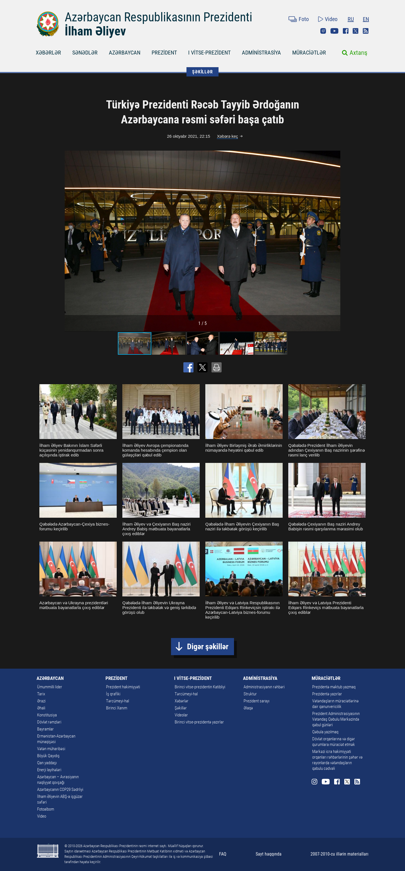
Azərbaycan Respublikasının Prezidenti (158, 17)
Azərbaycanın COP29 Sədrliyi (60, 789)
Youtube (334, 31)
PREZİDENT (164, 52)
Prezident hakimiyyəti (123, 686)
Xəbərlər (181, 700)
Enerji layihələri (49, 769)
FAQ (222, 854)
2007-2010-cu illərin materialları (339, 854)
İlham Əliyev (95, 31)
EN (366, 19)
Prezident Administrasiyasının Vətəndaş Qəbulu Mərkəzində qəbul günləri (336, 719)
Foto (304, 19)
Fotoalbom (45, 809)
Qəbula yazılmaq (325, 731)
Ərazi (41, 700)
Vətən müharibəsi (51, 748)
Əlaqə (248, 708)
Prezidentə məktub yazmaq (334, 686)
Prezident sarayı (256, 700)
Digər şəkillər (207, 646)
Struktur (250, 693)
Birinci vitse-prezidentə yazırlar (199, 722)
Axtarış (358, 52)
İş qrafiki (113, 693)
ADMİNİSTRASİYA (261, 52)
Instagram (323, 31)
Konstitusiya (47, 715)
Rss (365, 31)
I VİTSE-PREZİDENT (209, 52)
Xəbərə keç (227, 136)
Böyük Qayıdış (48, 755)
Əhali (41, 708)
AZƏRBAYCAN (124, 52)
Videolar (181, 715)
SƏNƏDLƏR (85, 52)
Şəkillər (181, 708)
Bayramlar (45, 729)
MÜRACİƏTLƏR (309, 52)
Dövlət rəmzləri (49, 722)
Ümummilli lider (49, 686)
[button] (335, 240)
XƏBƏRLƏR (48, 52)
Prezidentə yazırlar (327, 693)
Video (331, 19)
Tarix (41, 693)
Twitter (355, 31)
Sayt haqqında (269, 854)
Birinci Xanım (116, 708)
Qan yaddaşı (47, 762)
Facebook (345, 31)
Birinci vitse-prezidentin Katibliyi (200, 686)
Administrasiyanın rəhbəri (264, 686)
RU (351, 19)
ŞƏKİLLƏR (202, 71)
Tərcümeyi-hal (117, 700)
